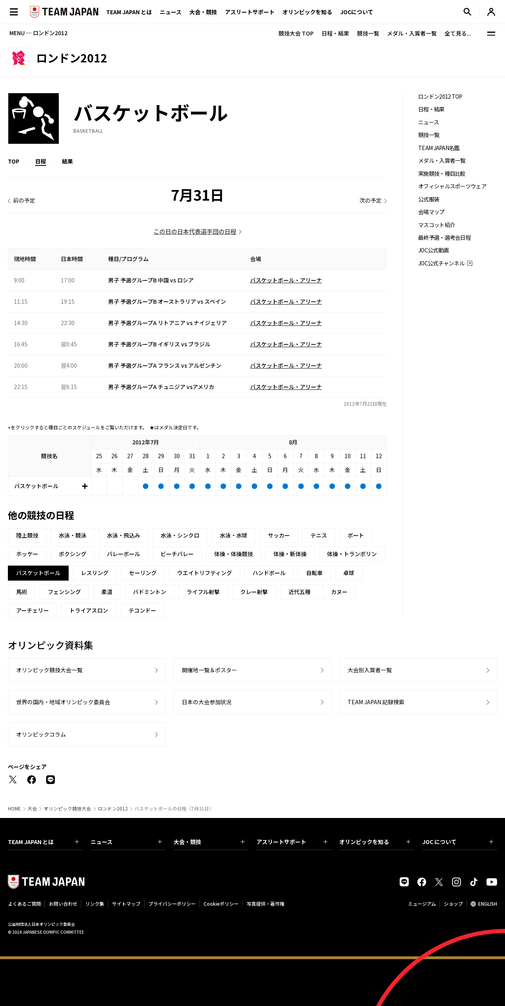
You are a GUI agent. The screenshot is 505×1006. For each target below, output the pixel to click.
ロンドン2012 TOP (440, 96)
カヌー (339, 592)
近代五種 (299, 592)
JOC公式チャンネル (441, 263)
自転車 (314, 573)
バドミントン (149, 592)
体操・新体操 (290, 554)
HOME (14, 808)
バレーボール (123, 554)
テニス (318, 535)
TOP (13, 161)
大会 (32, 808)
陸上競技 (27, 535)
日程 (40, 161)
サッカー (279, 535)
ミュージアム (422, 903)
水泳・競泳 (72, 535)
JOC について (457, 842)
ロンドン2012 (113, 808)
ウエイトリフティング (204, 573)
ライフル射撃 (203, 592)
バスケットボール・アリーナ (286, 280)
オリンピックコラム (41, 734)
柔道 (106, 592)
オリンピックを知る (307, 12)
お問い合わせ (63, 903)
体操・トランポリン (352, 554)
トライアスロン (88, 610)
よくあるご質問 (24, 903)
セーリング (143, 573)
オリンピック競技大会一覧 (49, 670)
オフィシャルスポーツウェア (452, 186)
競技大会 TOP (296, 33)
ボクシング (72, 554)
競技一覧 (368, 33)
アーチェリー (32, 610)
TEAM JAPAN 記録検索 (376, 702)
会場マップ (431, 212)
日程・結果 (335, 33)
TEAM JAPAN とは (43, 842)
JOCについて (356, 12)
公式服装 (428, 199)
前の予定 (24, 200)
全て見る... (458, 33)
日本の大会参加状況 (207, 702)
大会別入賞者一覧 (370, 670)
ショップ (453, 903)
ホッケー (27, 554)
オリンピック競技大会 (67, 808)
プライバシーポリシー (172, 903)
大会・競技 (209, 842)
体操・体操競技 (233, 554)
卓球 (348, 573)
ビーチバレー (177, 554)
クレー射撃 (254, 592)
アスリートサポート (250, 12)
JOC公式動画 (433, 250)
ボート (356, 535)
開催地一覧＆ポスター (209, 670)
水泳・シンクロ (180, 535)
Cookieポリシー (221, 903)
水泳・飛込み (123, 535)
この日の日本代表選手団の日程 (194, 231)
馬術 (21, 592)
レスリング (94, 573)
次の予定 (370, 200)
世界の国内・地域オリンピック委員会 (63, 702)
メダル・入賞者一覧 (412, 33)
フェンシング (64, 592)
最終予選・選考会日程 (444, 237)
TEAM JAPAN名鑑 (439, 148)
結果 (67, 161)
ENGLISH (487, 903)
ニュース (170, 12)
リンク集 (94, 903)
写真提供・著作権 (265, 903)
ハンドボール (269, 573)
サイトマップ (126, 903)
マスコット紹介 (436, 225)
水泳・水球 (233, 535)
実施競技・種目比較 (442, 173)
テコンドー (142, 610)
